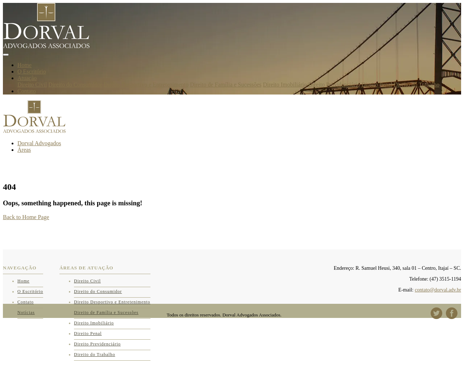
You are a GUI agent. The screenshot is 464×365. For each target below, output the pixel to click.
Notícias (26, 312)
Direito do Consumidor (75, 84)
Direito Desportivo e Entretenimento (146, 84)
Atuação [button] (27, 78)
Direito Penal (376, 84)
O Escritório (31, 71)
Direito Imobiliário (285, 84)
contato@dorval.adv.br (438, 290)
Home (24, 65)
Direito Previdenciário (334, 84)
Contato (26, 91)
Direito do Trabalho (416, 84)
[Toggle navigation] (6, 55)
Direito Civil (32, 84)
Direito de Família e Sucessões (225, 84)
